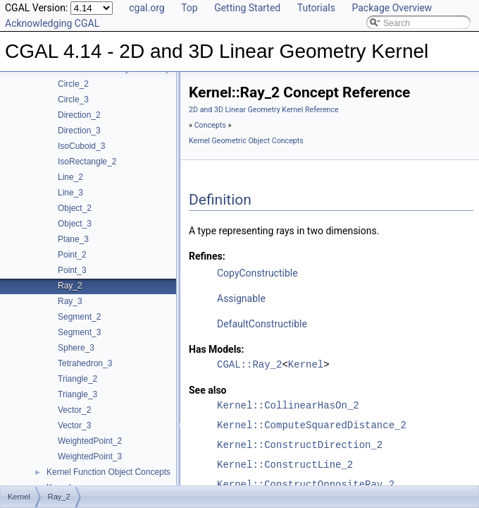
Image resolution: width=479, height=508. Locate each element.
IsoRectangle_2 (87, 162)
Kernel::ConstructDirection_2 (299, 445)
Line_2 (70, 177)
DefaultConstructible (262, 323)
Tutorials (316, 7)
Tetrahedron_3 (85, 363)
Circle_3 (73, 99)
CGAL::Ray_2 (249, 364)
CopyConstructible (257, 273)
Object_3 (75, 224)
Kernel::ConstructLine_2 (285, 464)
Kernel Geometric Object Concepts (246, 140)
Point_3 (72, 270)
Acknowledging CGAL (52, 23)
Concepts (210, 125)
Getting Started (247, 7)
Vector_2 (74, 410)
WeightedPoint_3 (90, 456)
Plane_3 (73, 239)
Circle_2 (73, 84)
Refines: (207, 256)
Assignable (241, 298)
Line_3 (70, 193)
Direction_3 (79, 130)
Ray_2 (70, 286)
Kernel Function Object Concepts (108, 472)
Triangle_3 (77, 394)
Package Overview (392, 7)
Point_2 (72, 255)
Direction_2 (79, 115)
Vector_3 (74, 425)
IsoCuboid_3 (81, 146)
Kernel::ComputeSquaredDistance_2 (311, 425)
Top (189, 7)
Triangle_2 (77, 379)
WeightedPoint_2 (90, 441)
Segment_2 (79, 317)
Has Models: (216, 349)
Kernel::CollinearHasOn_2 (288, 405)
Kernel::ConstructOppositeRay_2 (305, 484)
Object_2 (75, 208)
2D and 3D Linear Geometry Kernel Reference (264, 109)
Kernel (305, 364)
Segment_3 (79, 332)
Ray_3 (70, 301)
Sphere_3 (76, 348)
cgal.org (146, 7)
